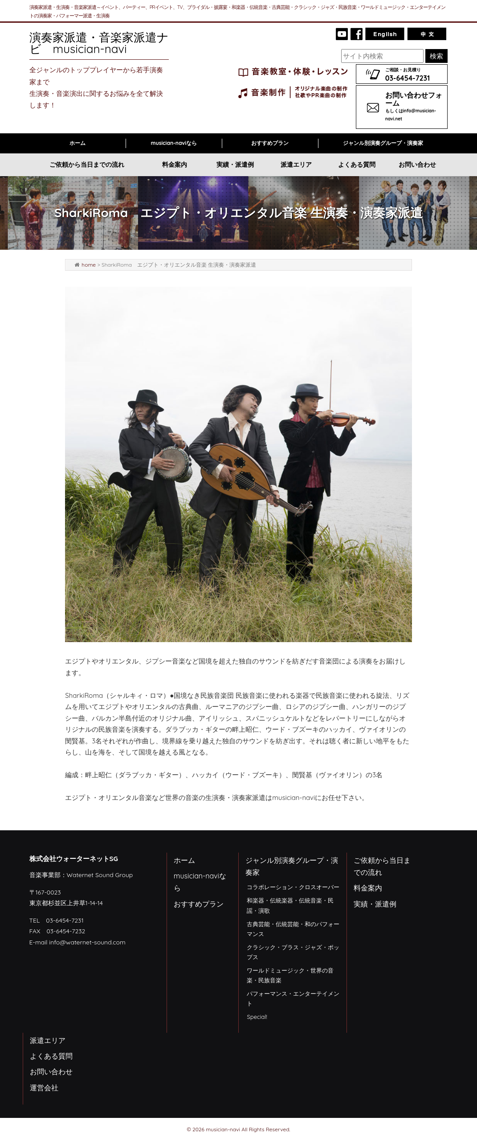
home (89, 264)
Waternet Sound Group (100, 875)
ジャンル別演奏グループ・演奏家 (383, 143)
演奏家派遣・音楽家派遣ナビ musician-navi (99, 43)
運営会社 (44, 1087)
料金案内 (174, 165)
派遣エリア (296, 165)
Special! (257, 1016)
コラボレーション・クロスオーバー (293, 886)
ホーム (77, 143)
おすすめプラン (270, 143)
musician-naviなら (174, 143)
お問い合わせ (417, 165)
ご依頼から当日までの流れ (86, 165)
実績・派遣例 (235, 165)
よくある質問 (356, 165)
